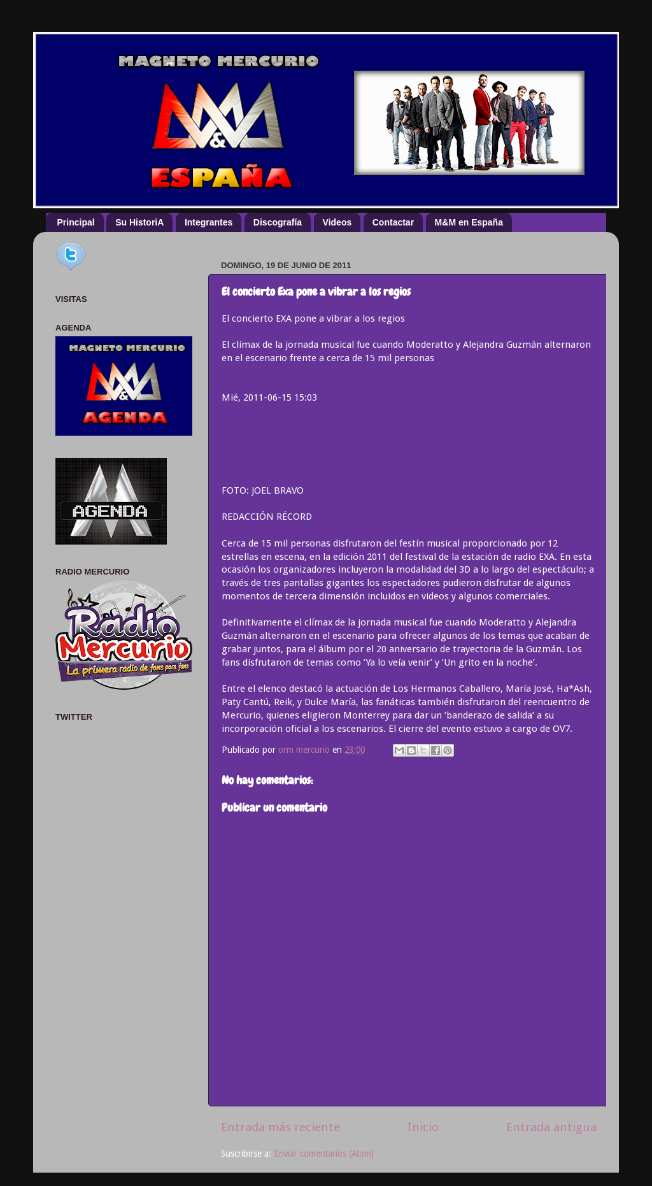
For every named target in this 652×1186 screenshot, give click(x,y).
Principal (76, 222)
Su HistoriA (139, 222)
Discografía (277, 222)
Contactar (393, 222)
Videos (337, 222)
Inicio (423, 1127)
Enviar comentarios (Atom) (324, 1153)
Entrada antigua (551, 1127)
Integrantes (208, 222)
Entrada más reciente (280, 1127)
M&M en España (469, 222)
